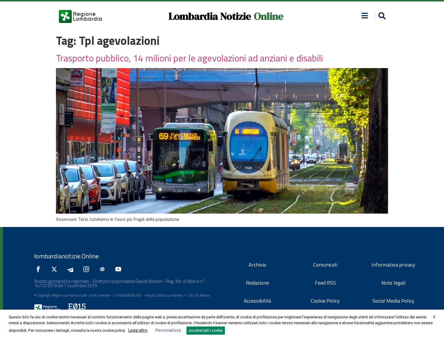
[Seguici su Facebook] (39, 269)
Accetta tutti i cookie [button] (206, 331)
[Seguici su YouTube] (119, 269)
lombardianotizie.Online (66, 256)
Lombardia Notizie (209, 16)
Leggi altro (137, 330)
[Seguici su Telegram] (71, 269)
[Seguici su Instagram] (87, 269)
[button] (365, 15)
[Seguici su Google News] (103, 269)
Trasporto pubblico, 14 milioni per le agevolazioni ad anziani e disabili (189, 58)
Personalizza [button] (168, 330)
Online (268, 16)
